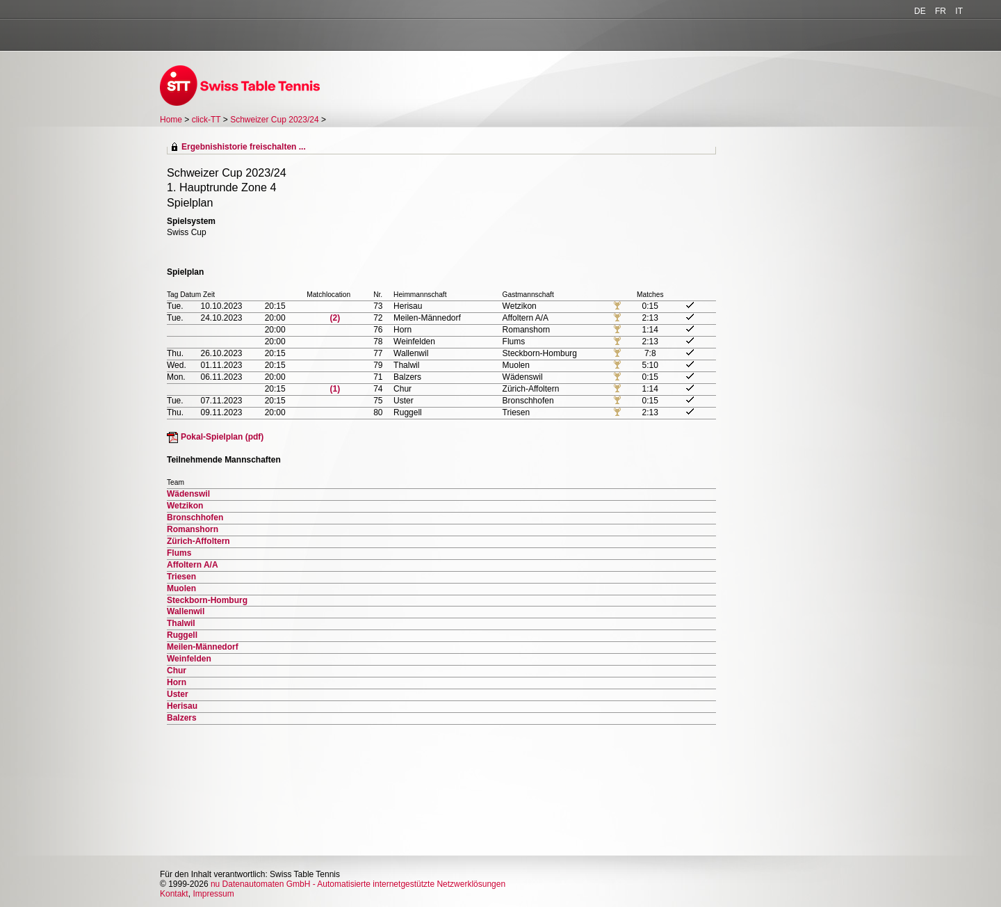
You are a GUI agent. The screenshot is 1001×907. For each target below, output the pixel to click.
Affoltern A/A (192, 565)
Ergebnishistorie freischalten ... (243, 147)
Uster (177, 694)
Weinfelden (189, 659)
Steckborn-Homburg (207, 600)
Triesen (181, 576)
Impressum (213, 894)
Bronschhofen (195, 517)
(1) (335, 389)
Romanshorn (192, 529)
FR (940, 11)
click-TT (206, 120)
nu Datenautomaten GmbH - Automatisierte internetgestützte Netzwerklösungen (358, 884)
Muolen (181, 588)
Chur (176, 670)
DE (920, 11)
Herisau (182, 706)
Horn (176, 682)
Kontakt (174, 894)
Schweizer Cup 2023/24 (275, 120)
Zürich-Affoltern (198, 541)
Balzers (182, 718)
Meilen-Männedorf (202, 647)
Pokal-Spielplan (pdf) (222, 437)
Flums (179, 553)
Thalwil (181, 623)
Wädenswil (188, 494)
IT (959, 11)
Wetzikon (185, 506)
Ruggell (182, 635)
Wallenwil (185, 611)
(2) (335, 318)
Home (171, 120)
